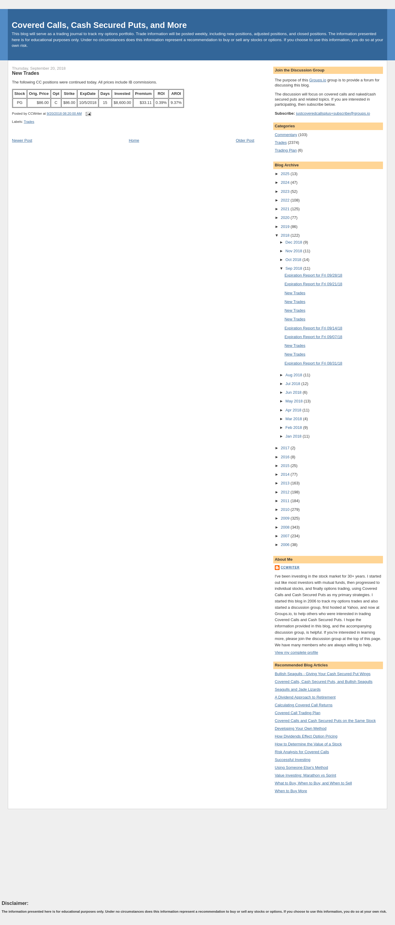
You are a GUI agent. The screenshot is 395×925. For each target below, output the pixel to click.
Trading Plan (286, 150)
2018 (286, 235)
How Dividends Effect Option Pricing (306, 736)
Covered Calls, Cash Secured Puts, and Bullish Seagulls (323, 681)
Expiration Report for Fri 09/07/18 (313, 337)
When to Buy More (291, 791)
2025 (286, 173)
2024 (286, 182)
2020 (286, 217)
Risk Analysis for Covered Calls (302, 752)
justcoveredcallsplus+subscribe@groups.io (333, 113)
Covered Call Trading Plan (297, 713)
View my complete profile (296, 652)
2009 (286, 518)
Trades (29, 121)
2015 (286, 465)
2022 (286, 200)
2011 (286, 501)
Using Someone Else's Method (301, 767)
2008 (286, 527)
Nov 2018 (294, 251)
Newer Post (22, 140)
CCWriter (290, 567)
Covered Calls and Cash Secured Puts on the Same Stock (325, 720)
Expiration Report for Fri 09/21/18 (313, 284)
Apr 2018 (294, 410)
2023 (286, 191)
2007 (286, 536)
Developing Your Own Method (300, 728)
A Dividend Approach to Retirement (305, 697)
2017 (286, 448)
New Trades (25, 73)
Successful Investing (293, 759)
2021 (286, 209)
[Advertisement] (47, 854)
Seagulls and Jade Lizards (298, 689)
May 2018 (295, 401)
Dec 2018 (294, 242)
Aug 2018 (294, 375)
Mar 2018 (294, 419)
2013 (286, 483)
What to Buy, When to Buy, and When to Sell (313, 783)
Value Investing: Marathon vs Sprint (305, 775)
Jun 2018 (294, 392)
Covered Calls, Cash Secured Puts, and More (99, 25)
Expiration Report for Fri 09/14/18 (313, 328)
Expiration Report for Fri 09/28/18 (313, 275)
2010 (286, 509)
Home (134, 140)
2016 (286, 457)
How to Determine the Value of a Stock (308, 744)
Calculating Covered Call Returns (303, 705)
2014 (286, 474)
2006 (286, 544)
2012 (286, 492)
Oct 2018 (294, 259)
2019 (286, 226)
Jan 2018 (294, 436)
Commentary (286, 134)
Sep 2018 (294, 268)
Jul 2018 (294, 383)
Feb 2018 (294, 427)
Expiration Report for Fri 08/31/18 (313, 363)
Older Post (245, 140)
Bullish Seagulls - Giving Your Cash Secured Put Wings (323, 674)
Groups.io (317, 80)
